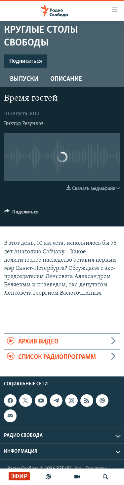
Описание (66, 79)
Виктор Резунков (24, 123)
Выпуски (24, 79)
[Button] (21, 213)
